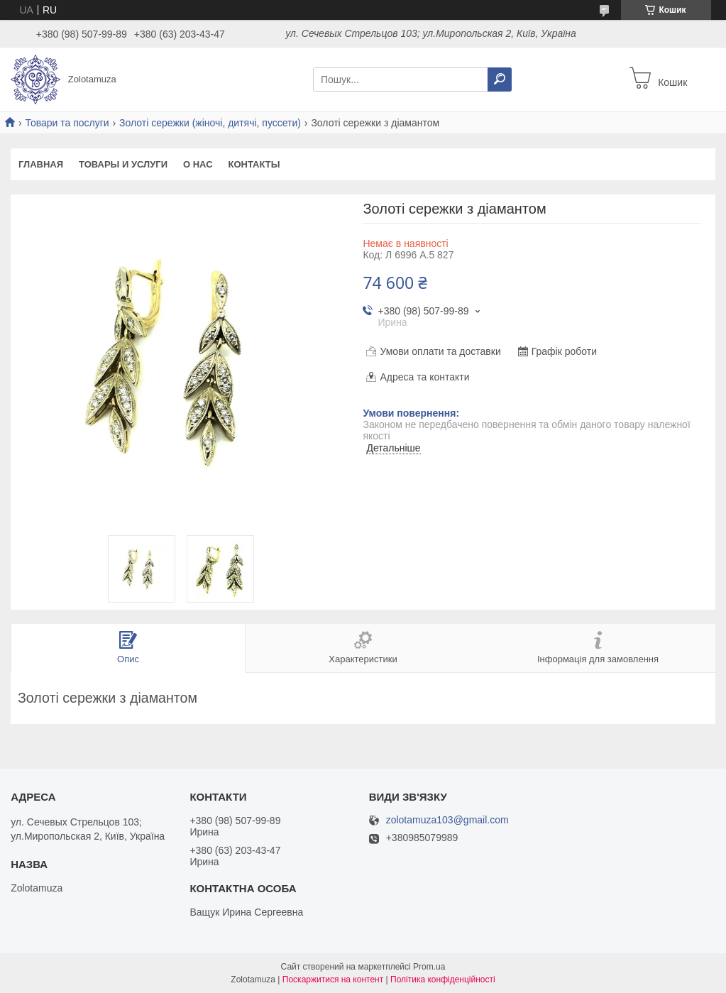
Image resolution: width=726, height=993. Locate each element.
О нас (198, 164)
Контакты (254, 164)
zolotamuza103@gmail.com (447, 820)
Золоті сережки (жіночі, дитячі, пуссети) (210, 122)
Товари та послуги (67, 122)
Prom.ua (429, 967)
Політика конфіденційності (442, 979)
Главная (40, 164)
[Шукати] (500, 79)
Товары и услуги (123, 164)
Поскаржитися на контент (332, 979)
